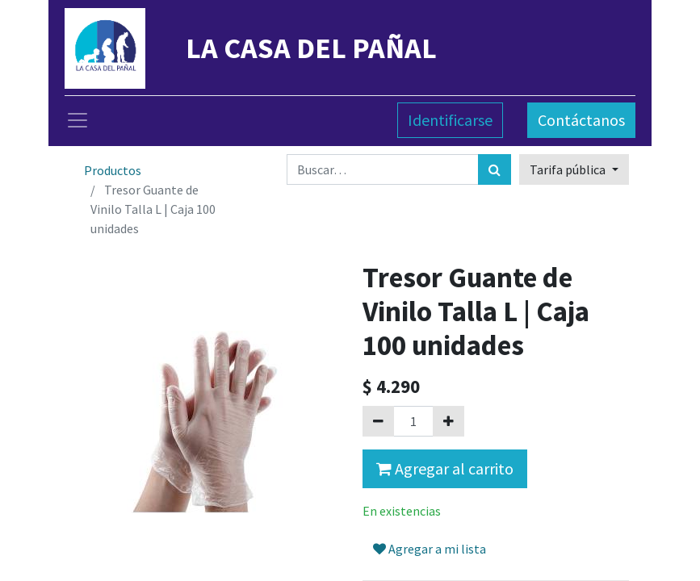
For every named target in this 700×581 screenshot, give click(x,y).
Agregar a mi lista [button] (429, 549)
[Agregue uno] (448, 421)
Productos (112, 170)
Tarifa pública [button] (569, 169)
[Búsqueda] (494, 169)
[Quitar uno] (378, 421)
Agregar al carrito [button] (444, 468)
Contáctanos (581, 120)
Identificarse (450, 120)
